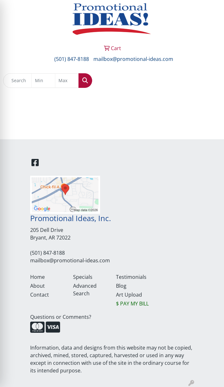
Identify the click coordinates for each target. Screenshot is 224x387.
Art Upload (129, 294)
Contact (39, 294)
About (37, 285)
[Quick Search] (17, 80)
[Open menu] (211, 80)
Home (37, 276)
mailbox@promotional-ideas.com (133, 59)
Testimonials (131, 276)
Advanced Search (85, 289)
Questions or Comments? (60, 316)
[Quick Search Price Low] (43, 80)
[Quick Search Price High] (67, 80)
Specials (82, 276)
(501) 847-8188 (71, 59)
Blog (121, 285)
